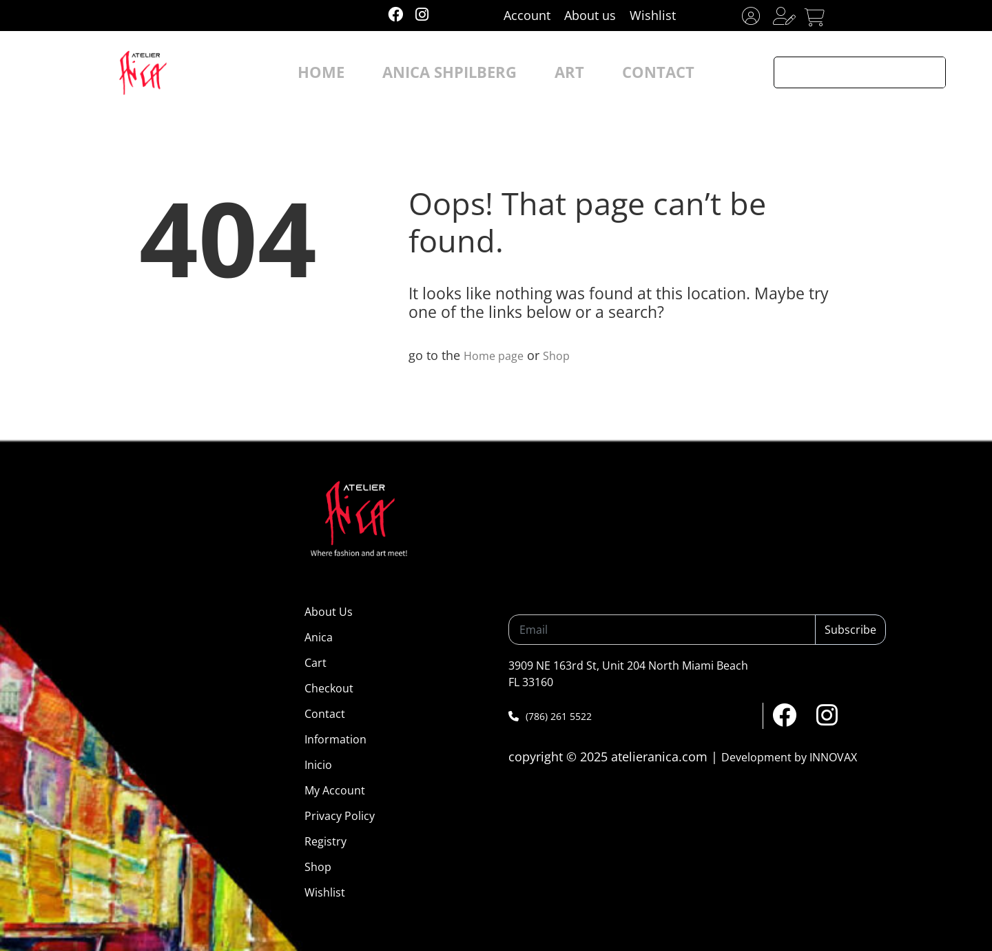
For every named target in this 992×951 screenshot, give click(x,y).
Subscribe (850, 629)
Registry (325, 841)
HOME (358, 72)
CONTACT (625, 72)
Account (527, 15)
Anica (318, 637)
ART (552, 72)
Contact (324, 713)
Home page (497, 355)
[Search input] (845, 72)
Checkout (328, 688)
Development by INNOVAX (789, 757)
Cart (315, 662)
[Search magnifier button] (930, 72)
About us (590, 15)
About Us (328, 611)
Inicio (318, 764)
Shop (564, 355)
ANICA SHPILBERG (458, 72)
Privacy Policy (339, 815)
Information (335, 739)
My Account (334, 790)
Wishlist (653, 15)
